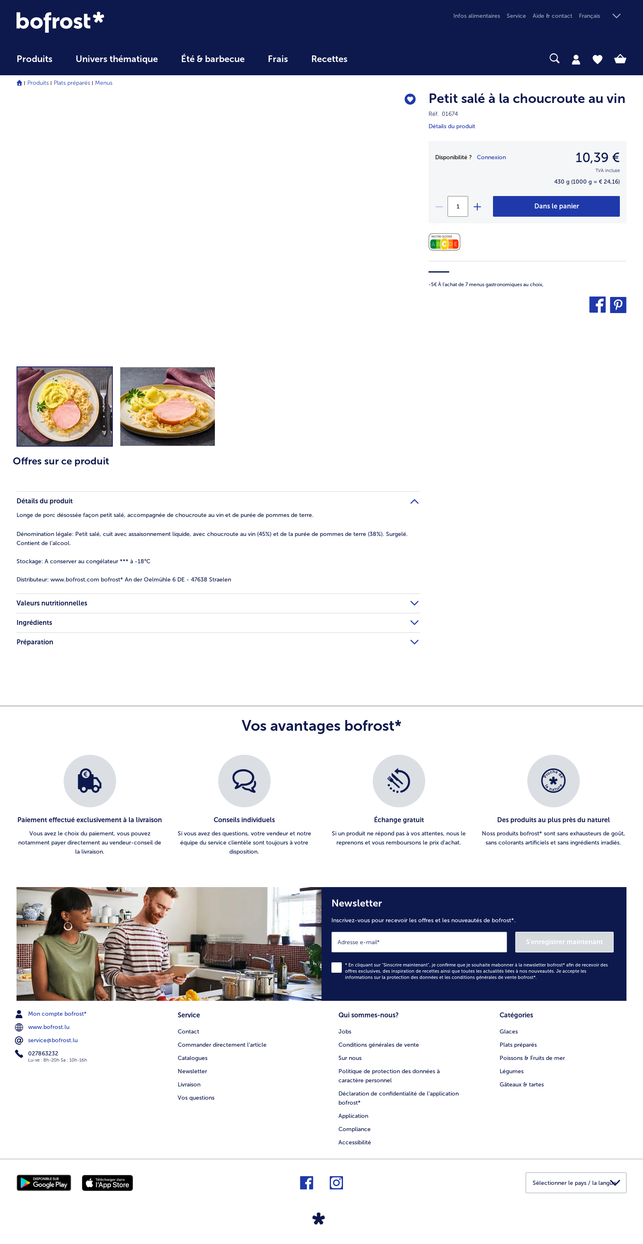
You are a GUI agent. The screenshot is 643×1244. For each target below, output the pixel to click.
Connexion (491, 157)
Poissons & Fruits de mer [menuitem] (532, 1058)
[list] (321, 805)
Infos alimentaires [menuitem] (476, 15)
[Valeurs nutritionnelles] (446, 242)
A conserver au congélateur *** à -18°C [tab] (83, 561)
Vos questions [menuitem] (196, 1097)
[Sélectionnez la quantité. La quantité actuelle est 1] (458, 206)
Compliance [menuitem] (354, 1129)
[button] (602, 16)
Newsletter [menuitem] (192, 1071)
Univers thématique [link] (117, 59)
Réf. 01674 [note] (443, 113)
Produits (38, 82)
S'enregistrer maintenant (564, 942)
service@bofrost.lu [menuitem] (47, 1040)
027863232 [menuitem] (37, 1054)
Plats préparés (72, 82)
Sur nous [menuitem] (350, 1058)
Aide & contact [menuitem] (552, 15)
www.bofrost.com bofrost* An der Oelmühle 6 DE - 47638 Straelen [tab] (124, 579)
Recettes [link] (329, 59)
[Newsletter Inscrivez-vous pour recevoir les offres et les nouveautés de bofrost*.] (474, 944)
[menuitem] (34, 63)
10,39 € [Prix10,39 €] (598, 157)
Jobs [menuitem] (344, 1031)
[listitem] (89, 805)
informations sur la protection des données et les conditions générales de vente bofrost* (440, 977)
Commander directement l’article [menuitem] (222, 1044)
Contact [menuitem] (188, 1031)
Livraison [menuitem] (189, 1084)
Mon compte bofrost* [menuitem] (52, 1014)
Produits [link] (34, 59)
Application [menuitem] (353, 1116)
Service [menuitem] (516, 15)
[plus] (477, 206)
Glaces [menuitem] (509, 1031)
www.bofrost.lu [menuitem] (43, 1027)
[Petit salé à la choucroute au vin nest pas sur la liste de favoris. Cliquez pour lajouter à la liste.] (410, 100)
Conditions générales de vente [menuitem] (378, 1044)
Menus (103, 82)
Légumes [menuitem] (512, 1071)
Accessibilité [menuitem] (354, 1142)
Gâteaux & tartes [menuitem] (522, 1084)
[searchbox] (376, 58)
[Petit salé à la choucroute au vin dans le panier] (556, 206)
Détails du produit (452, 126)
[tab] (576, 59)
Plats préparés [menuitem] (518, 1044)
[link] (108, 22)
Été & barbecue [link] (213, 59)
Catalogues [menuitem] (192, 1058)
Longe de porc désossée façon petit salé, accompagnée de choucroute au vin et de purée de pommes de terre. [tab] (165, 515)
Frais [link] (278, 59)
